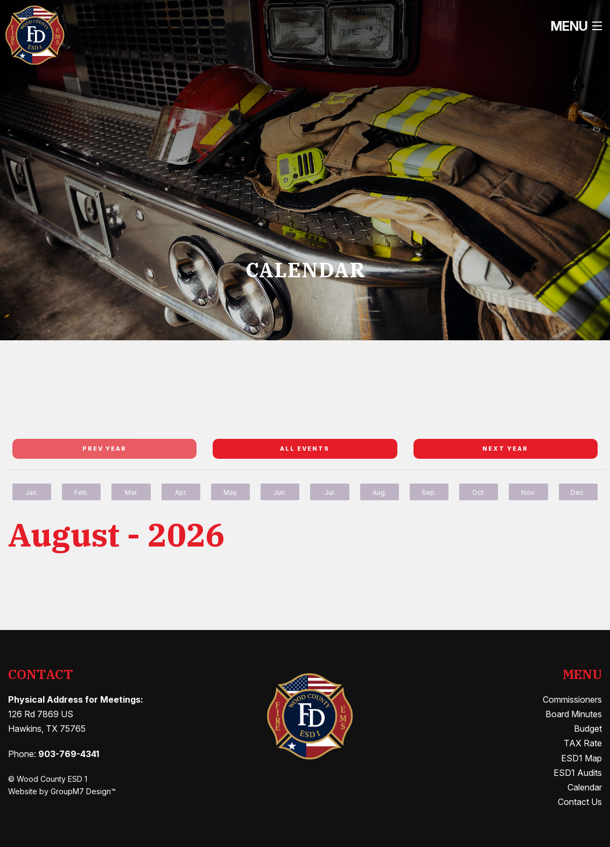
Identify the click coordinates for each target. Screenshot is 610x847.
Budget (588, 728)
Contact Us (580, 801)
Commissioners (572, 699)
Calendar (584, 787)
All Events (304, 448)
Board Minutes (573, 714)
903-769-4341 (68, 753)
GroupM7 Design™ (83, 791)
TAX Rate (583, 743)
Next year (505, 448)
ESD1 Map (581, 758)
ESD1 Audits (577, 772)
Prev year (104, 448)
